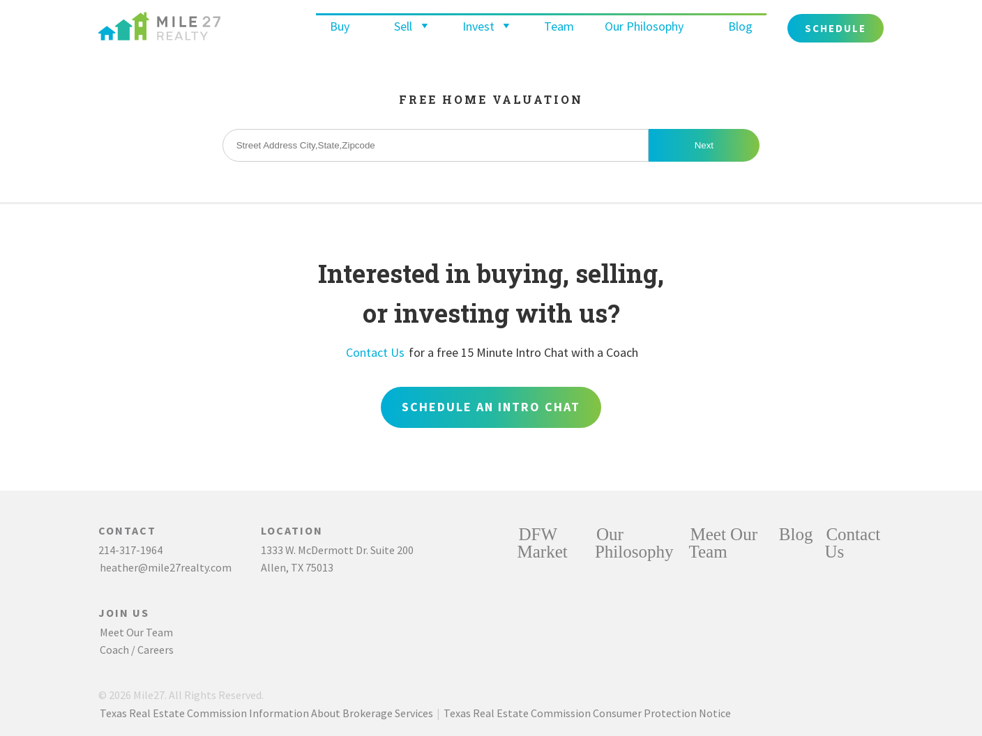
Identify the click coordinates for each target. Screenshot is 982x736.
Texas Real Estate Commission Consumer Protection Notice (587, 713)
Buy (339, 26)
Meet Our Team (136, 632)
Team (559, 26)
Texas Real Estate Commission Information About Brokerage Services (266, 713)
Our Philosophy (644, 26)
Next (704, 145)
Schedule (835, 28)
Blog (740, 26)
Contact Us (375, 352)
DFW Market (543, 543)
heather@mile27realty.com (166, 567)
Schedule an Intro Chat (491, 407)
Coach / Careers (137, 650)
